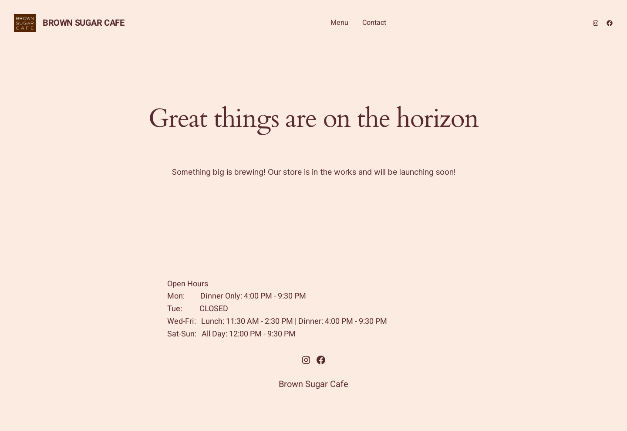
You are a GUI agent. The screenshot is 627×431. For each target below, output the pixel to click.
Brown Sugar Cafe (84, 23)
